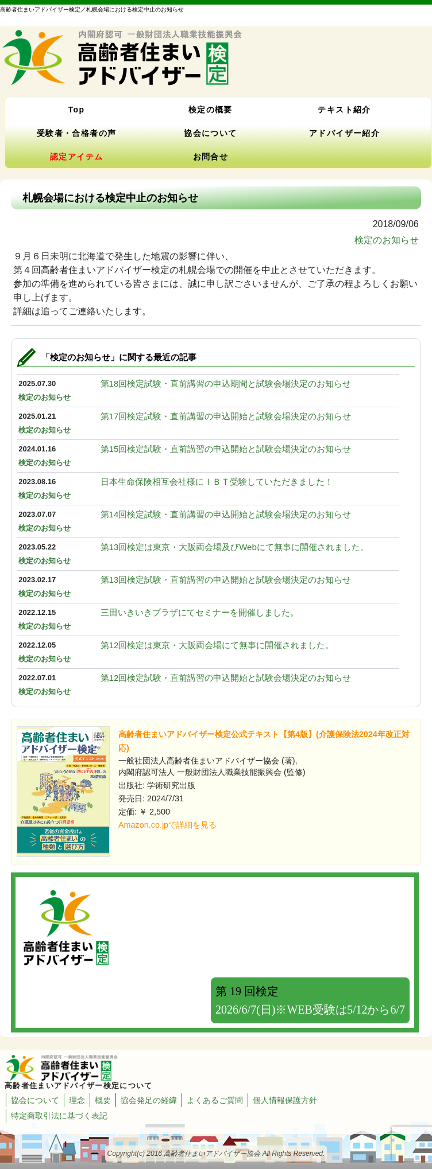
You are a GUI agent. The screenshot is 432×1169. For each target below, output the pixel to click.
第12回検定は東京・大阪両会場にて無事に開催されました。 (217, 645)
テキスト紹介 (344, 109)
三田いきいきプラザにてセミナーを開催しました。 (200, 612)
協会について (210, 133)
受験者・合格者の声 (77, 133)
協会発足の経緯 (149, 1100)
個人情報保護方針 (285, 1100)
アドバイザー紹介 (344, 133)
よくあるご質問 (215, 1100)
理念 (77, 1100)
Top (76, 109)
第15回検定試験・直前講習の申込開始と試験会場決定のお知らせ (226, 449)
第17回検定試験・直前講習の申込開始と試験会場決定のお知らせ (226, 416)
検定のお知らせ (386, 240)
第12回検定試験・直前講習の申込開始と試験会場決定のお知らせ (226, 678)
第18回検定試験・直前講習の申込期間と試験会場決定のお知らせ (226, 383)
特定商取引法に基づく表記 (59, 1115)
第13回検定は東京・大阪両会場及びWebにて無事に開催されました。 (235, 547)
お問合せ (211, 156)
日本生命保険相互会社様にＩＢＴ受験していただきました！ (217, 481)
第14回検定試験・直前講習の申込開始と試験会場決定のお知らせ (226, 514)
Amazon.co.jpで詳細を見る (167, 824)
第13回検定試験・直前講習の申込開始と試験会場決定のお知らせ (226, 579)
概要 (103, 1100)
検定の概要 (210, 109)
